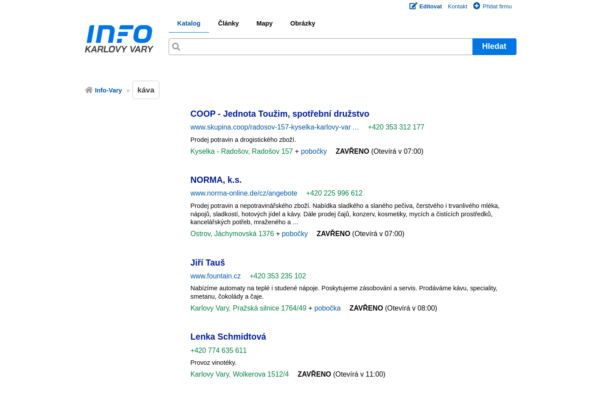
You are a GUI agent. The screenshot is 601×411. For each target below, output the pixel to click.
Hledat (494, 46)
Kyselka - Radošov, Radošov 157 (243, 151)
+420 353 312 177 (396, 127)
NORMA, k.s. (216, 180)
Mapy (264, 23)
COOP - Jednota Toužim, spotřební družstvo (280, 113)
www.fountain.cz (216, 276)
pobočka (327, 308)
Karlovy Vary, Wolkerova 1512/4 (240, 374)
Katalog (189, 23)
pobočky (314, 151)
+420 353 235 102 (278, 276)
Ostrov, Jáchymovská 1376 (233, 233)
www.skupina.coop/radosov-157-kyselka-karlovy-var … (275, 127)
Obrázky (302, 23)
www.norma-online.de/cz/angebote (244, 193)
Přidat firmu (492, 6)
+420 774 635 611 (219, 350)
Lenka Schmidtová (228, 336)
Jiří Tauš (208, 262)
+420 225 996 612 (334, 193)
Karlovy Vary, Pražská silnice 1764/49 (250, 308)
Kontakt (457, 6)
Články (228, 23)
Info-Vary (108, 90)
